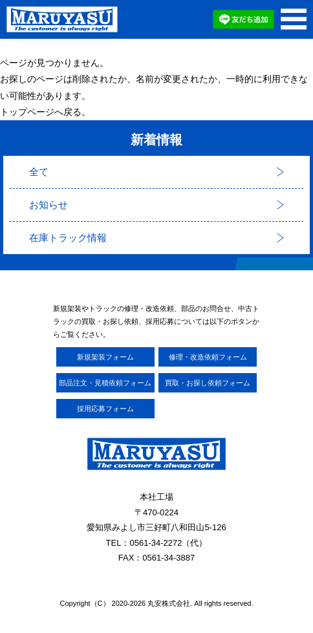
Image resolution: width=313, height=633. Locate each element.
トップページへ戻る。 (45, 112)
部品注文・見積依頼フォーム (105, 383)
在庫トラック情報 (68, 237)
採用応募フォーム (105, 409)
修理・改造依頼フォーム (208, 357)
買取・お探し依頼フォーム (207, 383)
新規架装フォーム (105, 357)
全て (39, 171)
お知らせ (48, 204)
